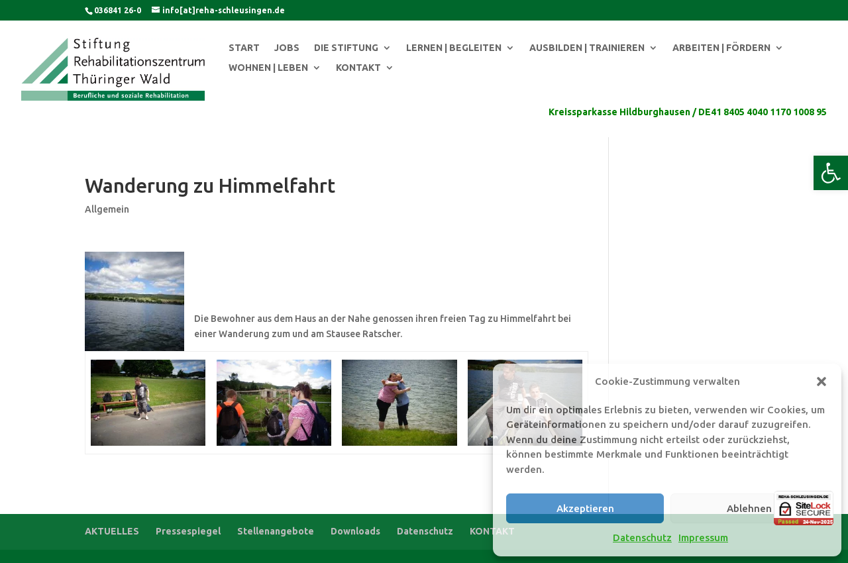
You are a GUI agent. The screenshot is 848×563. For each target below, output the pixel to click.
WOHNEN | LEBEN (268, 68)
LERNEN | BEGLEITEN (454, 48)
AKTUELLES (112, 531)
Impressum (703, 537)
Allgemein (107, 209)
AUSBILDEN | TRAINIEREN (587, 48)
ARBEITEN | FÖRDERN (721, 48)
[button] (831, 173)
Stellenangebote (275, 531)
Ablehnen (749, 508)
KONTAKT (358, 68)
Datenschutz (642, 537)
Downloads (355, 531)
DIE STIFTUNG (346, 48)
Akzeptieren (585, 508)
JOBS (286, 48)
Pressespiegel (188, 531)
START (244, 48)
